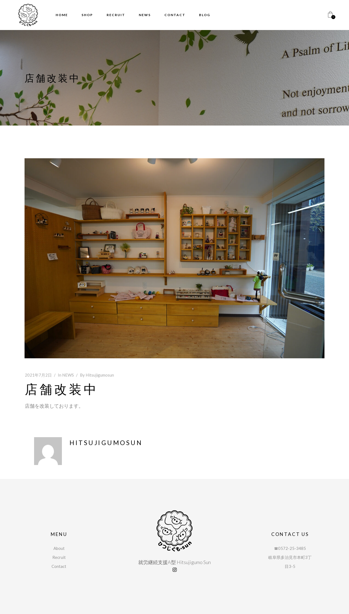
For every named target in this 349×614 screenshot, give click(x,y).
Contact (59, 566)
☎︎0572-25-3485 (290, 548)
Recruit (59, 557)
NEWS (68, 374)
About (59, 548)
